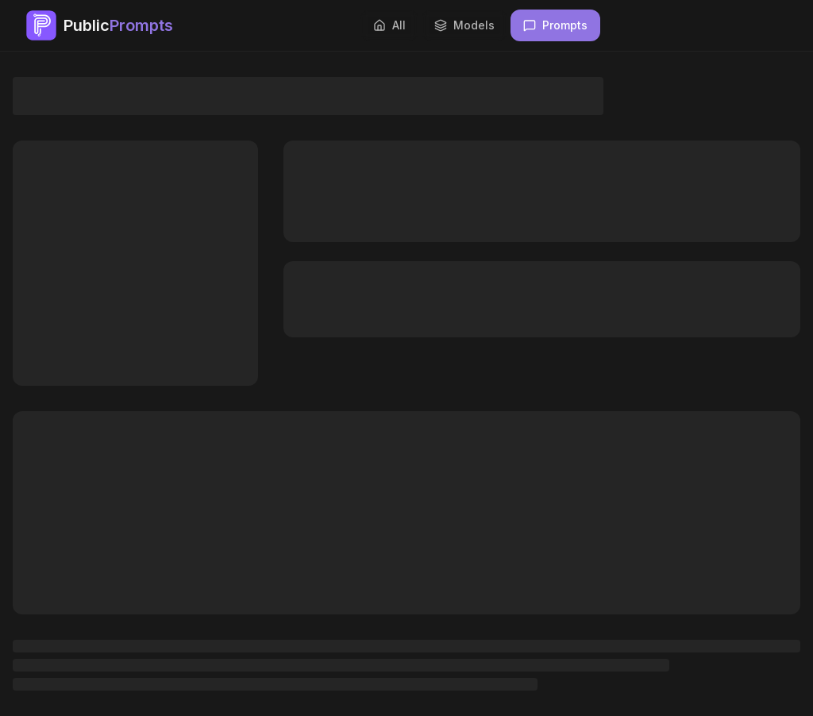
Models (464, 25)
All (389, 25)
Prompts (555, 25)
